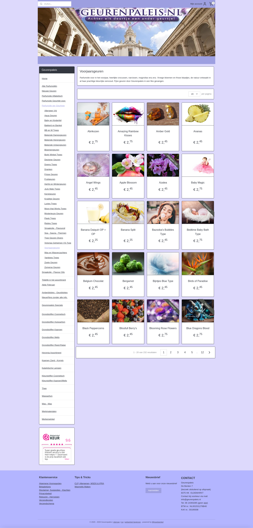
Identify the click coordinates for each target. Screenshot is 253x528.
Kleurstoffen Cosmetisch (53, 376)
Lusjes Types (50, 203)
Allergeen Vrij (50, 110)
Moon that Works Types (55, 208)
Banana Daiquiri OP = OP (93, 231)
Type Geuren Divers (53, 238)
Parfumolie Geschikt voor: (54, 101)
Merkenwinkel (48, 419)
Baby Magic (198, 182)
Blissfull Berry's (128, 328)
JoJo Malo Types (52, 189)
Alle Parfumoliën (49, 86)
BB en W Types (51, 130)
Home (44, 78)
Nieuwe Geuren (49, 91)
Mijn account (198, 4)
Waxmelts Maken (83, 486)
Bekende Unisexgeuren (55, 145)
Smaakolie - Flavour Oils (53, 272)
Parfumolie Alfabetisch (52, 96)
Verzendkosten (46, 500)
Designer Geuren (52, 159)
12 (202, 352)
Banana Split (128, 229)
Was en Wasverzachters (55, 252)
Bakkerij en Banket (53, 125)
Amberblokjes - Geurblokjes (55, 292)
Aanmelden (153, 490)
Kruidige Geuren (52, 199)
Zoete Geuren (50, 262)
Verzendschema (46, 503)
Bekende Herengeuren (55, 140)
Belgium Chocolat (93, 281)
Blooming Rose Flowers (163, 328)
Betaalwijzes (45, 486)
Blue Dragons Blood (197, 328)
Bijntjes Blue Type (163, 281)
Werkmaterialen (49, 411)
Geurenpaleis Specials (52, 305)
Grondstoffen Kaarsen (52, 329)
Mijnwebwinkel (157, 522)
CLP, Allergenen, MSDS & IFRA (89, 483)
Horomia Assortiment (51, 352)
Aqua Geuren (50, 115)
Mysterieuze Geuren (53, 213)
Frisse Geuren (51, 174)
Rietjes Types (50, 223)
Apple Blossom (128, 182)
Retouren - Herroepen (49, 497)
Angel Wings (93, 182)
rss (122, 522)
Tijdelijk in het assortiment (54, 280)
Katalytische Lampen (51, 368)
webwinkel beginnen (133, 522)
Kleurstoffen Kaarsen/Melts (54, 380)
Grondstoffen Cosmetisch (53, 314)
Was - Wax (47, 404)
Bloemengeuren (51, 150)
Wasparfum (47, 396)
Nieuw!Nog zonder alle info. (54, 297)
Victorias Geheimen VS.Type (57, 243)
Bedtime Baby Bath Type (198, 231)
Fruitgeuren (49, 179)
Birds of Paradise (198, 281)
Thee (44, 388)
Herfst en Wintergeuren (55, 184)
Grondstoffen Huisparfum (53, 322)
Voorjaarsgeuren (52, 248)
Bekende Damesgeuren (55, 135)
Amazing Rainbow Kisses (128, 133)
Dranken (48, 169)
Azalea (163, 182)
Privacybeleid (45, 493)
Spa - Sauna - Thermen (55, 233)
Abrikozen (93, 131)
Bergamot (128, 281)
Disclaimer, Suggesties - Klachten (54, 490)
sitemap (116, 522)
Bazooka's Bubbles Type (163, 231)
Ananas (197, 131)
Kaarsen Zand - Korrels (52, 360)
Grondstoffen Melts (51, 337)
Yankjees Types (51, 257)
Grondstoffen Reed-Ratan (54, 345)
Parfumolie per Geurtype (53, 105)
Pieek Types (50, 218)
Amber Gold (163, 131)
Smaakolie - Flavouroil (54, 228)
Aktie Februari (48, 285)
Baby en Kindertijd (52, 120)
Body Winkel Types (53, 154)
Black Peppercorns (93, 328)
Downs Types (50, 164)
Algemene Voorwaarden (50, 483)
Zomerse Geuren (52, 267)
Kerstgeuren (50, 194)
